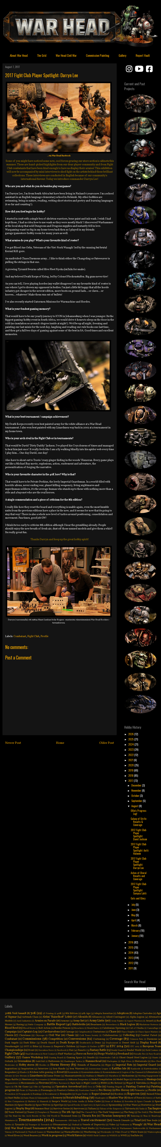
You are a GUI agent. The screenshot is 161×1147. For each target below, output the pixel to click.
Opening (46, 1086)
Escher (93, 1046)
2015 (131, 947)
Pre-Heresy (122, 1090)
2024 (131, 744)
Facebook (61, 1050)
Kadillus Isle (119, 1068)
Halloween (54, 1061)
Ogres (8, 1086)
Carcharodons (51, 1032)
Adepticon (123, 1013)
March (134, 925)
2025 (131, 739)
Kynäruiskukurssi (111, 1072)
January (135, 936)
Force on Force (84, 1054)
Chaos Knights (128, 1031)
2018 (131, 775)
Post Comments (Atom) (67, 755)
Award (149, 1020)
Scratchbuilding (77, 1098)
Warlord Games (35, 1132)
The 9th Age (69, 1112)
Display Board (148, 1043)
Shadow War (116, 1098)
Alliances (97, 1017)
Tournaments (30, 1120)
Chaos (112, 1032)
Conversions (77, 1039)
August (135, 806)
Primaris (139, 1090)
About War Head (19, 55)
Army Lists (96, 1021)
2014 (131, 953)
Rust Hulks (14, 1097)
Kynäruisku (73, 1072)
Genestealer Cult (107, 1057)
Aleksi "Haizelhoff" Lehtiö (57, 1017)
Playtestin (33, 1090)
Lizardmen (36, 1076)
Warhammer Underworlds (132, 1128)
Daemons (152, 1039)
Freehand (123, 1054)
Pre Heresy (105, 1090)
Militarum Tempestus (78, 1079)
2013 (131, 958)
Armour (65, 1020)
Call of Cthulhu (136, 1028)
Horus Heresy (60, 1065)
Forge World (105, 1054)
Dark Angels (12, 1042)
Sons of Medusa (113, 1101)
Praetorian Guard (87, 1090)
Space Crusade (144, 1101)
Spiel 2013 (88, 1105)
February (135, 930)
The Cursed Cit (88, 1112)
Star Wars (131, 1105)
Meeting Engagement (148, 1075)
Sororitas (129, 1101)
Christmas (25, 1035)
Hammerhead (93, 1061)
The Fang (129, 1112)
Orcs (89, 1086)
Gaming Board (56, 1057)
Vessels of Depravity (93, 1124)
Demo (98, 1042)
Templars (42, 1112)
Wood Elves (13, 1135)
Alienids (83, 1017)
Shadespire (100, 1098)
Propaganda (24, 1094)
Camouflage (152, 1028)
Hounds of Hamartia (88, 1065)
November (136, 790)
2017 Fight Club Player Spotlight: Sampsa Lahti (139, 888)
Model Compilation (101, 1079)
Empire (83, 1046)
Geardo (91, 1057)
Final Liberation (32, 1054)
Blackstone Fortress (148, 1024)
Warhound (20, 1132)
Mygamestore (11, 1083)
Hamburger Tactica (73, 1061)
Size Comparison (16, 1101)
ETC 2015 (134, 1046)
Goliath (9, 1061)
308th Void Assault (15, 1013)
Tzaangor (33, 1124)
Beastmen (96, 1024)
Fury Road (153, 1054)
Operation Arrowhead (68, 1086)
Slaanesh (44, 1101)
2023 (131, 750)
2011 (131, 968)
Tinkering (135, 1116)
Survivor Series (61, 1108)
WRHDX (113, 1135)
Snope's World (59, 1101)
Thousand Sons (69, 1116)
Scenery (57, 1098)
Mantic (101, 1075)
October (135, 796)
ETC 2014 (116, 1046)
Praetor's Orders (66, 1090)
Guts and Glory (138, 898)
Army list (78, 1021)
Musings (151, 1079)
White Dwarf (121, 1132)
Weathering (90, 1132)
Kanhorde (135, 1068)
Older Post (106, 743)
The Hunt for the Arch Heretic (24, 1116)
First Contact (49, 1054)
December (136, 785)
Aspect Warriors (135, 1021)
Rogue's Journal (101, 1094)
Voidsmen (124, 1124)
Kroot (60, 1072)
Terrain (54, 1112)
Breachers (79, 1028)
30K (33, 1013)
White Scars (136, 1132)
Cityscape (40, 1035)
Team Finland (15, 1112)
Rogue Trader (82, 1094)
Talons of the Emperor (111, 1108)
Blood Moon (29, 1028)
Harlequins (112, 1061)
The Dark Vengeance (109, 1112)
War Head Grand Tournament (29, 1128)
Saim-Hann (29, 1098)
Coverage (116, 1039)
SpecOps (58, 1105)
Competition (55, 1039)
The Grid (41, 55)
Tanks (142, 1108)
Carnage (69, 1031)
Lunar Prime (54, 1075)
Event (31, 1050)
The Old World (49, 1116)
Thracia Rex (89, 1116)
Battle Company (35, 1024)
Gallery (122, 55)
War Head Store (61, 1128)
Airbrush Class (30, 1017)
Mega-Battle (11, 1079)
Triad (137, 1120)
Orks (98, 1086)
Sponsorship (115, 1105)
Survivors (79, 1108)
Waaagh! (138, 1124)
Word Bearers (31, 1135)
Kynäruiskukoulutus (90, 1072)
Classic (70, 1035)
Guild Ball (40, 1061)
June (133, 910)
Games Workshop (32, 1057)
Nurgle (154, 1083)
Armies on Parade (45, 1021)
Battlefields (78, 1024)
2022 (131, 755)
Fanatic (82, 1050)
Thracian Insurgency (113, 1116)
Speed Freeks (73, 1105)
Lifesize (8, 1075)
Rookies (119, 1094)
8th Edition (72, 1013)
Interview (43, 1068)
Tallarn (92, 1108)
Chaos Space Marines (148, 1031)
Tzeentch (45, 1124)
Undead (75, 1124)
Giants (155, 1057)
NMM (104, 1083)
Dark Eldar (30, 1042)
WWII (124, 1135)
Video (112, 1124)
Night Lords (90, 1083)
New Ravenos (60, 1083)
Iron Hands (59, 1068)
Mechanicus (128, 1075)
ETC (102, 1046)
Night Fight (75, 1083)
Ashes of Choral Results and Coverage (139, 876)
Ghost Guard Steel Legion (133, 1057)
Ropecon (133, 1094)
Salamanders (44, 1098)
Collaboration (110, 1035)
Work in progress (52, 1135)
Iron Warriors (77, 1068)
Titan (145, 1116)
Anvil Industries (24, 1021)
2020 (131, 765)
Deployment (112, 1042)
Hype (108, 1065)
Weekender (106, 1132)
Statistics (146, 1105)
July (133, 905)
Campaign (11, 1032)
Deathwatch (85, 1042)
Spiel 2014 (100, 1105)
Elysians (47, 1046)
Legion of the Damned (132, 1072)
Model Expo (122, 1079)
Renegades (66, 1094)
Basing (20, 1024)
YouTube (135, 1135)
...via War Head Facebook (59, 155)
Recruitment (51, 1094)
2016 (131, 942)
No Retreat (117, 1083)
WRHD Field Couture (96, 1135)
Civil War (54, 1035)
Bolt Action (44, 1028)
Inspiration (27, 1068)
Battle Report (56, 1024)
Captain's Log (30, 1032)
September (137, 801)
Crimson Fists (136, 1039)
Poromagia (47, 1090)
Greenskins (24, 1061)
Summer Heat (42, 1108)
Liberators (152, 1072)
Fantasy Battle (98, 1050)
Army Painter (117, 1021)
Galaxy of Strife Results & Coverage (138, 822)
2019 (131, 770)
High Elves (126, 1061)
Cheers (9, 1035)
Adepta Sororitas (103, 1013)
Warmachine (53, 1132)
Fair (71, 1050)
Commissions (32, 1039)
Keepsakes (10, 1072)
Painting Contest (136, 1086)
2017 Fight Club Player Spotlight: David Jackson (139, 834)
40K (59, 1013)
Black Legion (127, 1024)
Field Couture (152, 1050)
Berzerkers (111, 1024)
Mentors (26, 1079)
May (133, 915)
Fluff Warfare (65, 1053)
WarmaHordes (72, 1132)
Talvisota (130, 1108)
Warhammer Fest (107, 1128)
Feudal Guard (117, 1050)
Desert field (128, 1042)
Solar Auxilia (78, 1101)
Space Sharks (25, 1105)
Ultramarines (60, 1124)
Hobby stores (26, 1065)
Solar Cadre (94, 1101)
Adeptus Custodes (142, 1013)
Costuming (99, 1039)
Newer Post (13, 743)
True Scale (152, 1120)
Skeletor (32, 1101)
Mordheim (138, 1079)
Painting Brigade (114, 1086)
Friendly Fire (140, 1054)
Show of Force (135, 1097)
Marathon (113, 1075)
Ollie (35, 1086)
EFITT (26, 1046)
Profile (44, 636)
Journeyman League (98, 1068)
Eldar (35, 1046)
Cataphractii (84, 1031)
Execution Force (46, 1050)
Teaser (30, 1112)
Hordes (42, 1065)
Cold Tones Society (88, 1035)
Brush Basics (93, 1028)
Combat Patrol (149, 1035)
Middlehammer (57, 1079)
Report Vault (143, 55)
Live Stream (21, 1075)
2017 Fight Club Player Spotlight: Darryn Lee (138, 863)
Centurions (99, 1031)
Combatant (20, 636)
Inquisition (11, 1068)
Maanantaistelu (73, 1075)
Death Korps (67, 1043)
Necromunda (28, 1083)
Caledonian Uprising (113, 1028)
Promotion (10, 1094)
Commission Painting (97, 55)
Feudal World (134, 1050)
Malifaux (90, 1075)
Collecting (129, 1035)
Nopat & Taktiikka (136, 1083)
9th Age (86, 1013)
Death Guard (48, 1042)
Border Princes (62, 1028)
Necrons (44, 1083)
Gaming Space (74, 1057)
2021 (131, 760)
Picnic (22, 1090)
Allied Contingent (116, 1017)
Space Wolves (43, 1105)
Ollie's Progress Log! (138, 812)
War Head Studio (85, 1128)
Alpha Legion (137, 1017)
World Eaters (74, 1135)
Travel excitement (93, 1120)
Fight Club (33, 636)
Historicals (141, 1061)
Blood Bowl (11, 1028)
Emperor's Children (64, 1046)
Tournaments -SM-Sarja (66, 1120)
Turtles (8, 1124)
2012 (131, 963)
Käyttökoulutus (151, 1068)
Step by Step (23, 1108)
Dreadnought (12, 1046)
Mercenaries (41, 1079)
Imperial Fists (124, 1065)
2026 (131, 734)
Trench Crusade (121, 1120)
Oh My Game (21, 1086)
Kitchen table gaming (41, 1072)
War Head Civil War (66, 55)
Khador (23, 1072)
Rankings (37, 1094)
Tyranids (19, 1124)
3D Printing (48, 1013)
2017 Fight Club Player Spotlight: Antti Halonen (140, 848)
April (134, 920)
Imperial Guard (146, 1065)
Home (60, 743)
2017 (131, 781)
